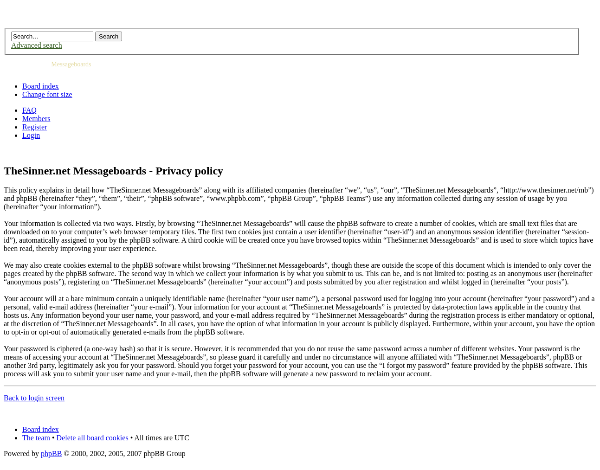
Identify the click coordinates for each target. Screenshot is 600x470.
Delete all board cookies (93, 438)
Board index (40, 86)
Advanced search (36, 45)
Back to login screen (34, 398)
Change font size (47, 94)
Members (36, 118)
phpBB (51, 453)
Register (34, 127)
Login (31, 135)
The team (36, 438)
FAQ (29, 110)
